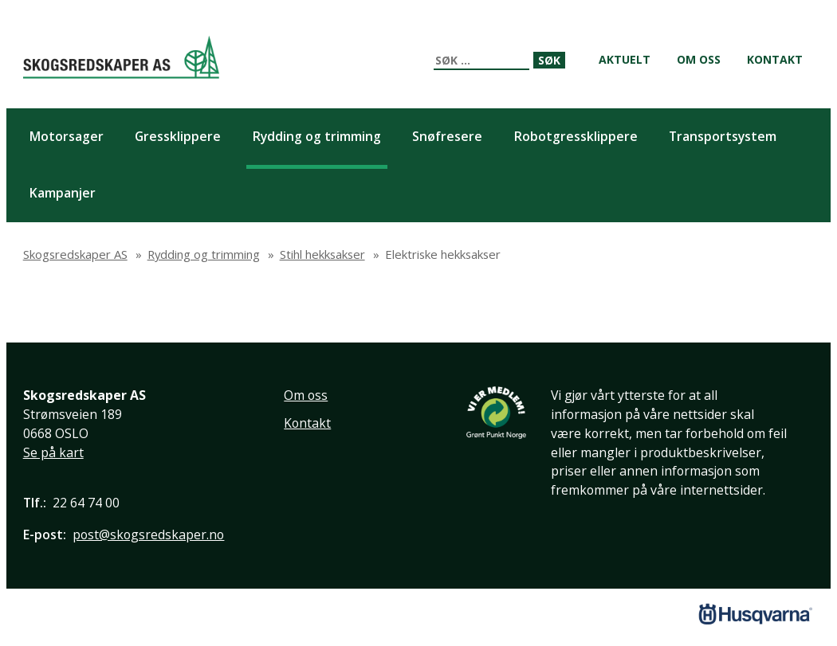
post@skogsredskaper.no (148, 534)
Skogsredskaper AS (121, 57)
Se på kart (53, 452)
